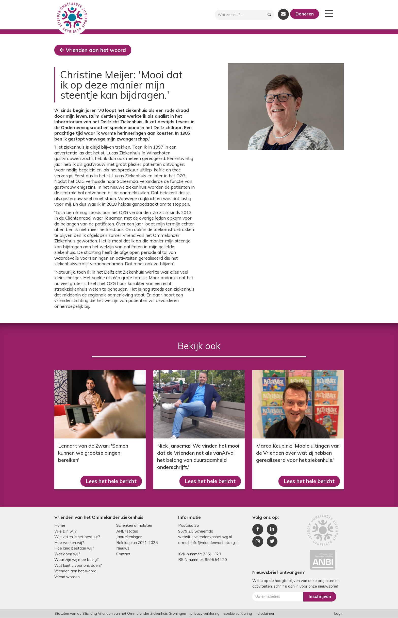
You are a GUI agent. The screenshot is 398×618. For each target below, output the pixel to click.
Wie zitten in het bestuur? (77, 537)
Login (338, 613)
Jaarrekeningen (129, 537)
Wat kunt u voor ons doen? (78, 565)
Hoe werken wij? (69, 542)
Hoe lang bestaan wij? (74, 548)
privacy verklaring (205, 613)
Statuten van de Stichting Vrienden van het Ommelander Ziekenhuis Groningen (120, 613)
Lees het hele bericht (110, 481)
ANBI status (127, 531)
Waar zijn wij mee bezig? (76, 559)
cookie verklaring (238, 613)
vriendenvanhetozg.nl (213, 537)
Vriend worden (67, 577)
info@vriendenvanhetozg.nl (214, 542)
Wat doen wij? (67, 554)
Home (59, 525)
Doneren (304, 14)
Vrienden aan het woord (93, 50)
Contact (123, 554)
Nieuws (122, 548)
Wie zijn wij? (65, 531)
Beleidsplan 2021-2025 (137, 542)
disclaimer (265, 613)
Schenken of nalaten (134, 525)
